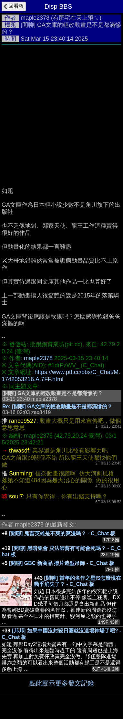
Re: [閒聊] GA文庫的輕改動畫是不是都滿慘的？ (57, 406)
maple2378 (35, 18)
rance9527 (22, 421)
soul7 (16, 496)
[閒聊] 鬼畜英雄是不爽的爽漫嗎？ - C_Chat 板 (62, 533)
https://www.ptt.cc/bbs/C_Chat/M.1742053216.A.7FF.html (61, 375)
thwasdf (19, 450)
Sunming (20, 473)
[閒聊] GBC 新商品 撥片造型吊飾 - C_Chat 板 (61, 563)
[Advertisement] (61, 112)
